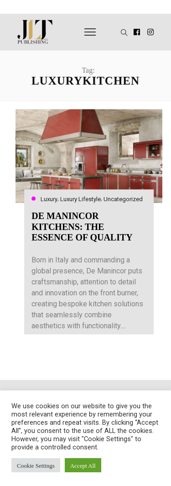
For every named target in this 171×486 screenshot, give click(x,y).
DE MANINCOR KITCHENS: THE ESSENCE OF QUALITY (82, 226)
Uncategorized (123, 199)
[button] (118, 32)
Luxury (49, 199)
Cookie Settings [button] (36, 465)
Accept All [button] (83, 465)
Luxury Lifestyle (80, 199)
